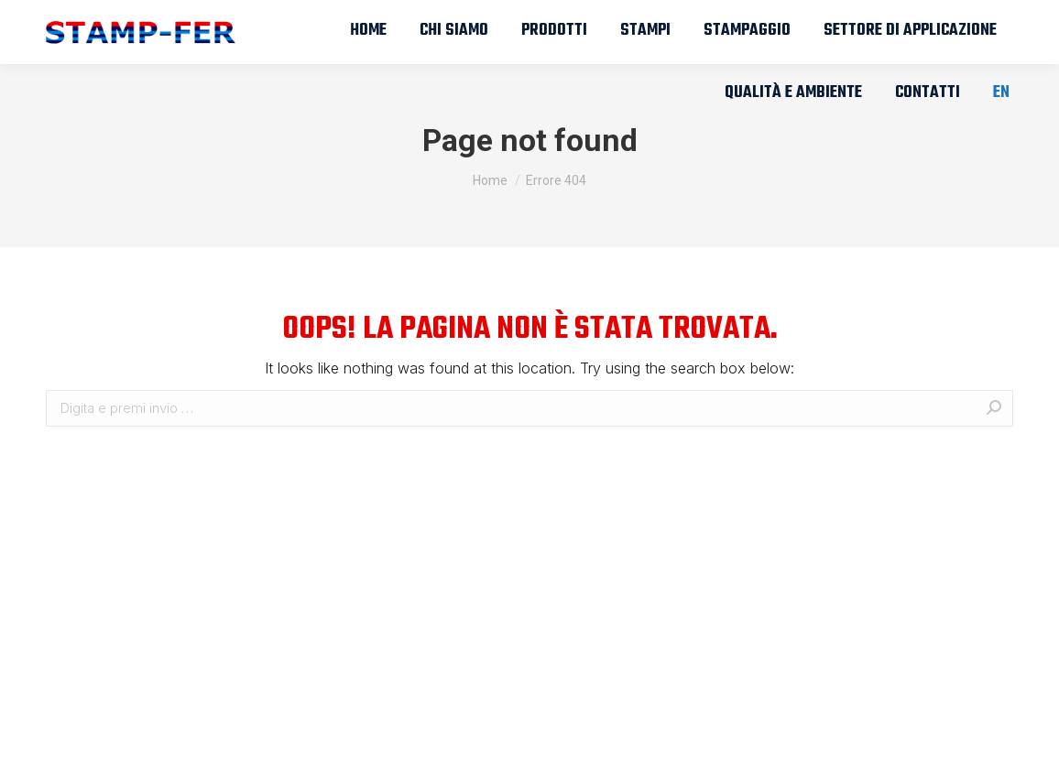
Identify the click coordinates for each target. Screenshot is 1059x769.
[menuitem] (368, 31)
